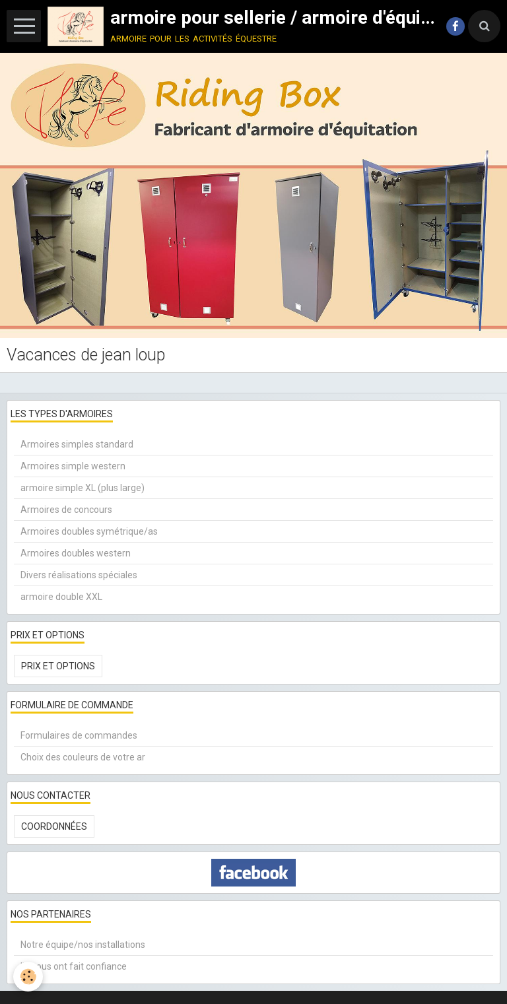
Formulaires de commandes (78, 735)
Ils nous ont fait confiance (73, 966)
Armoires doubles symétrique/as (89, 531)
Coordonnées (54, 826)
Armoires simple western (72, 466)
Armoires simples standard (76, 444)
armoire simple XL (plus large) (82, 488)
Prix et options (58, 666)
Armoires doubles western (75, 553)
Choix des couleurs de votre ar (82, 757)
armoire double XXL (61, 596)
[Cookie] (28, 976)
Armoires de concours (66, 509)
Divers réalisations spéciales (78, 575)
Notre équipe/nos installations (82, 944)
